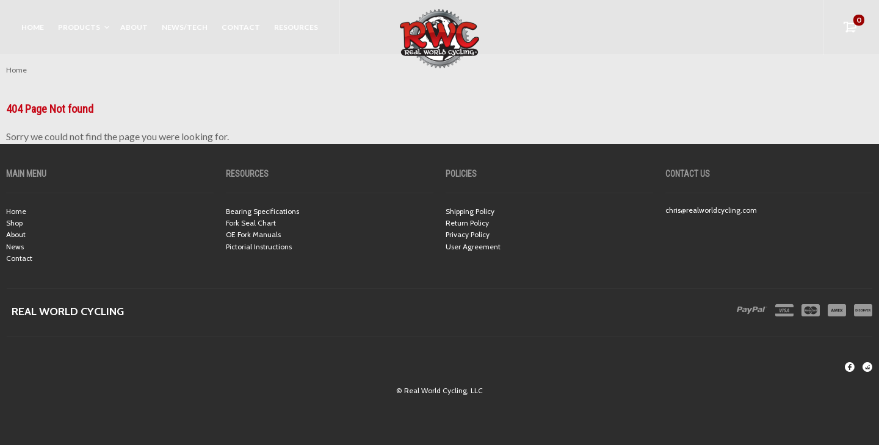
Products (79, 27)
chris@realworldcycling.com (711, 210)
